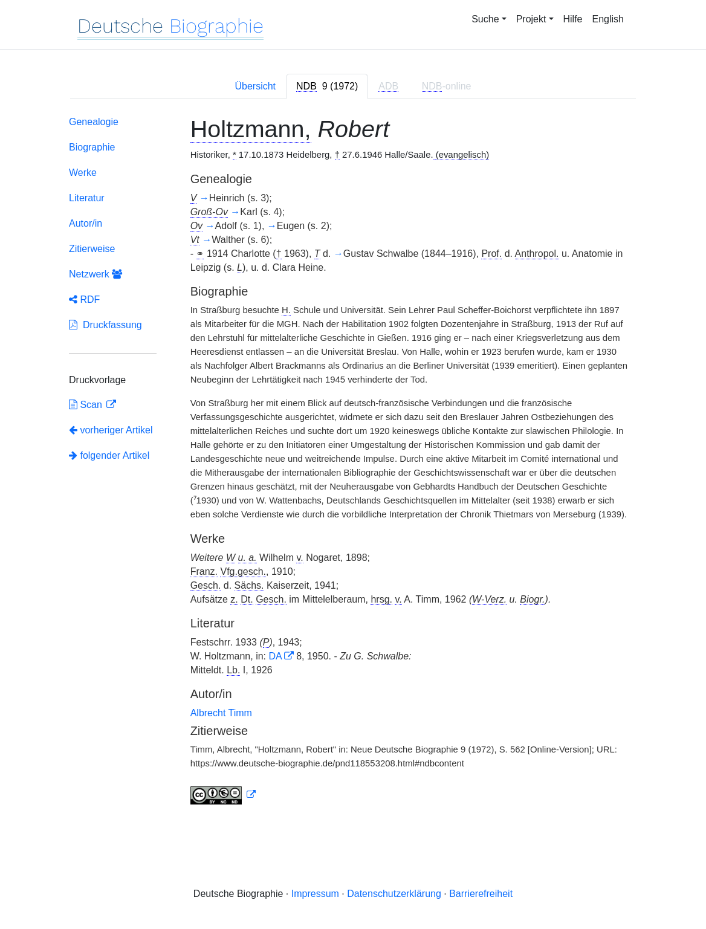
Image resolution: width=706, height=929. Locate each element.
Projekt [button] (531, 19)
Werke (83, 172)
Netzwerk (95, 274)
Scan (87, 405)
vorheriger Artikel (111, 430)
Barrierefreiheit (481, 894)
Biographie (92, 147)
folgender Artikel (109, 455)
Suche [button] (485, 19)
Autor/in (85, 223)
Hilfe (573, 19)
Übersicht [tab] (255, 86)
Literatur (87, 198)
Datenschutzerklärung (394, 894)
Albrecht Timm (221, 713)
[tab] (327, 86)
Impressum (315, 894)
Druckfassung (105, 325)
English (608, 19)
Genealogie (93, 122)
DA (275, 656)
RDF (84, 299)
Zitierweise (92, 249)
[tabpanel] (353, 462)
